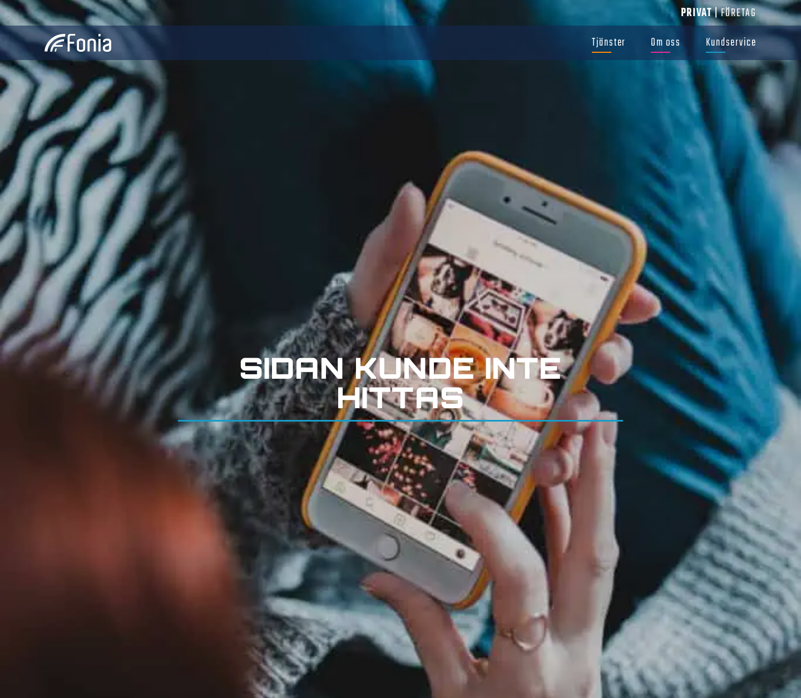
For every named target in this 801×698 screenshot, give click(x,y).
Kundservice (731, 42)
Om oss (666, 42)
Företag (738, 13)
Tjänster (609, 42)
